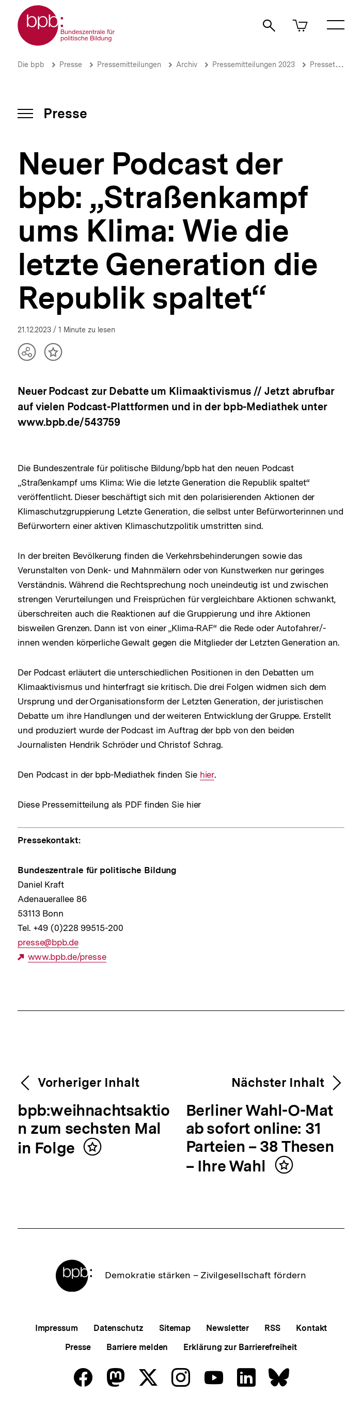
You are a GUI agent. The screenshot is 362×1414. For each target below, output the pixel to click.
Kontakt (311, 1328)
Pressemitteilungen (129, 64)
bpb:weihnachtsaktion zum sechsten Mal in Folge (93, 1130)
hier (206, 774)
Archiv (186, 64)
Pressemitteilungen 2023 (253, 64)
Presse (70, 64)
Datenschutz (118, 1328)
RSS (272, 1328)
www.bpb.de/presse (67, 957)
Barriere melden (137, 1347)
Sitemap (175, 1328)
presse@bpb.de (48, 942)
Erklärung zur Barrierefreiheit (239, 1347)
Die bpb (31, 64)
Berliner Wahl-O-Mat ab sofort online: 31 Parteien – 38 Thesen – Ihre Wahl (260, 1139)
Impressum (56, 1328)
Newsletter (227, 1328)
